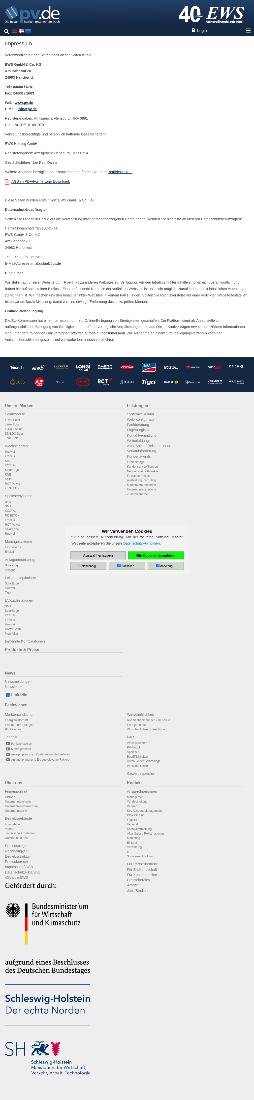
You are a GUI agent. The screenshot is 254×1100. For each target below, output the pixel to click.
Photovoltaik (13, 729)
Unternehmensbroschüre (21, 806)
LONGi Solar (13, 429)
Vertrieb (132, 806)
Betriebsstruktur (120, 172)
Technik (11, 737)
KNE (8, 474)
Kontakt (134, 783)
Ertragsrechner (137, 725)
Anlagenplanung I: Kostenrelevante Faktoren (37, 754)
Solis (8, 479)
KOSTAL (10, 465)
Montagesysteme (18, 542)
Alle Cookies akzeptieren (156, 555)
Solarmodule (15, 414)
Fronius (10, 456)
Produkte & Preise (22, 649)
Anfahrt (132, 885)
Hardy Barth (13, 629)
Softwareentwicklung (140, 856)
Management (135, 797)
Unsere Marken (19, 406)
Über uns (13, 783)
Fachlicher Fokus (138, 476)
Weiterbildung (138, 441)
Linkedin (16, 695)
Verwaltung (134, 847)
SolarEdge (12, 470)
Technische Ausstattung (20, 833)
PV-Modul (133, 747)
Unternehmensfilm (17, 810)
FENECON (12, 488)
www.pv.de (24, 103)
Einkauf (132, 842)
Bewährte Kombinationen (25, 641)
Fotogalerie (12, 824)
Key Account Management (144, 810)
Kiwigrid (10, 570)
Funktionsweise (18, 743)
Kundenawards (139, 456)
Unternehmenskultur (18, 801)
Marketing (133, 838)
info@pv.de (27, 109)
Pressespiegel (16, 846)
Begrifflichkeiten (137, 756)
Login (202, 31)
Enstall (9, 551)
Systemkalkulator (140, 414)
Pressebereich (16, 862)
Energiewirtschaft (16, 720)
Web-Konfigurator (141, 419)
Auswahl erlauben (98, 555)
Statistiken (127, 566)
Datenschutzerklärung (22, 872)
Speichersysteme (18, 496)
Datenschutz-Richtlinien (141, 543)
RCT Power (12, 483)
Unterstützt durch (16, 838)
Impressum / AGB (19, 867)
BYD (8, 502)
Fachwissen (16, 705)
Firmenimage (135, 462)
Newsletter (13, 687)
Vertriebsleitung (137, 801)
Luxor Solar (12, 420)
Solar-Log (11, 565)
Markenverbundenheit (141, 485)
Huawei (10, 451)
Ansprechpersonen (142, 791)
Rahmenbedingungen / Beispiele (148, 720)
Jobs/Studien (137, 891)
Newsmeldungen (18, 681)
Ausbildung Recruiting (141, 480)
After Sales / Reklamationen (149, 446)
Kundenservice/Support (142, 466)
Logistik (132, 820)
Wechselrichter (17, 446)
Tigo (8, 592)
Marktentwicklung (18, 714)
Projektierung (136, 815)
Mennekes (12, 633)
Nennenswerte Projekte (142, 471)
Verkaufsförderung (141, 451)
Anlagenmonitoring (20, 560)
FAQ (130, 737)
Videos (9, 829)
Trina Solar (12, 438)
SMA (8, 461)
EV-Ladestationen (19, 600)
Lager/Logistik (138, 430)
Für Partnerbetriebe (142, 864)
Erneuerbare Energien (19, 725)
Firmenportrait (16, 791)
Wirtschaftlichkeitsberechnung (146, 729)
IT (128, 852)
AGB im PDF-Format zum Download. (40, 181)
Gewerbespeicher (141, 774)
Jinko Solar (12, 424)
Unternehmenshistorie (141, 489)
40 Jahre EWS (16, 877)
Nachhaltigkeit (16, 851)
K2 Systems (13, 547)
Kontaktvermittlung (142, 435)
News (10, 673)
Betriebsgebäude (18, 818)
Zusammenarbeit (138, 494)
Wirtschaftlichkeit (140, 714)
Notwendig (89, 566)
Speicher (133, 752)
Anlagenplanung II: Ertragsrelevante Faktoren (38, 759)
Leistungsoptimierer (20, 578)
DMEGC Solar (14, 433)
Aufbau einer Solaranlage (143, 761)
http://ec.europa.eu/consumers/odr (98, 333)
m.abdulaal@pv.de (46, 263)
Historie (10, 797)
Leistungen (137, 406)
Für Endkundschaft (142, 870)
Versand (132, 824)
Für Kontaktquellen (142, 875)
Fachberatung (138, 425)
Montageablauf (18, 749)
